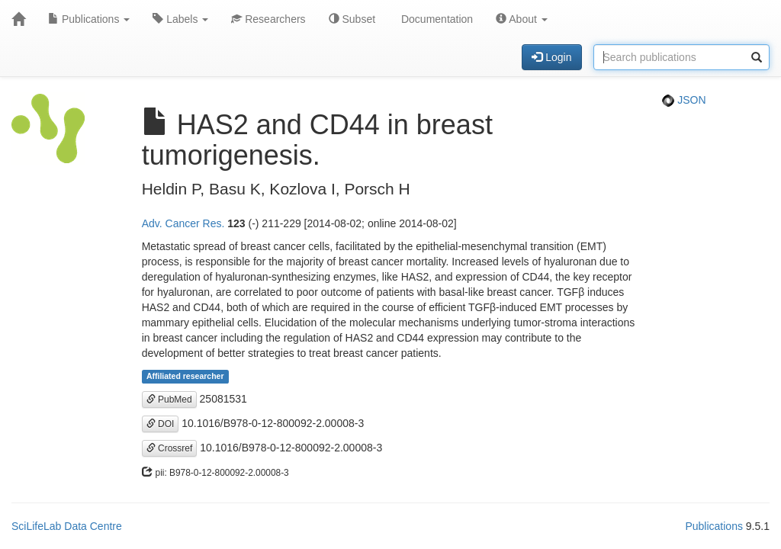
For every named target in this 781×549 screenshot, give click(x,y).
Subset (352, 19)
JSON (683, 100)
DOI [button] (160, 424)
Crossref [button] (169, 448)
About (522, 19)
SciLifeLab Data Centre (66, 526)
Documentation (435, 19)
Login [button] (551, 57)
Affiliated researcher (185, 376)
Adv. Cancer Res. (183, 223)
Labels (180, 19)
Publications (89, 19)
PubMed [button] (169, 399)
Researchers (268, 19)
